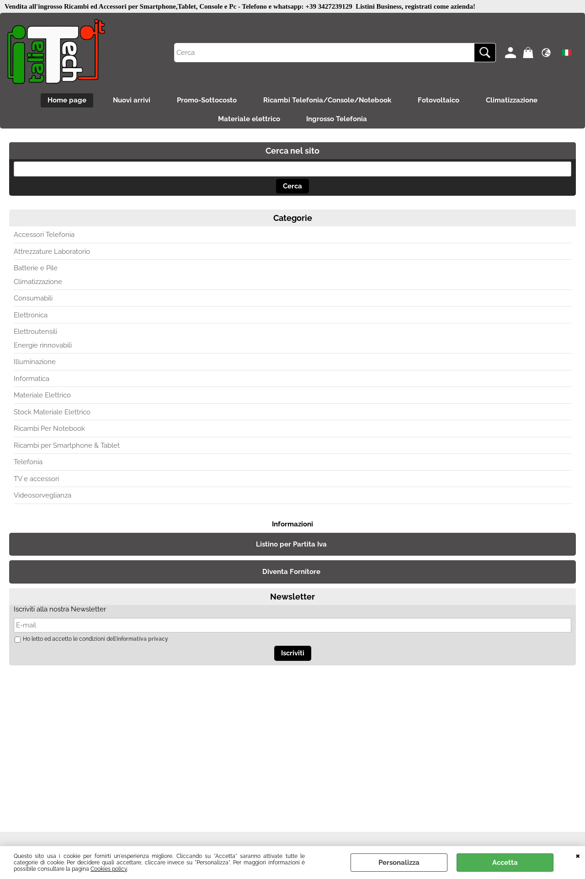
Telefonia (28, 463)
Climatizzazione (514, 100)
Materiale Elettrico (42, 396)
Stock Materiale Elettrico (52, 413)
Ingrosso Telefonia (337, 120)
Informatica (31, 380)
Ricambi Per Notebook (49, 430)
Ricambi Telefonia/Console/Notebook (328, 100)
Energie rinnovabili (43, 347)
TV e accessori (36, 480)
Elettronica (31, 316)
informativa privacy (142, 640)
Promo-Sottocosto (206, 100)
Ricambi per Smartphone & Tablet (67, 447)
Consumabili (33, 299)
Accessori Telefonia (44, 236)
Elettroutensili (35, 333)
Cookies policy (108, 869)
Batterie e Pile (36, 269)
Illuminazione (35, 363)
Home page (64, 100)
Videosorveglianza (42, 497)
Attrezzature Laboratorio (52, 253)
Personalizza (399, 862)
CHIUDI (577, 855)
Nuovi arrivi (130, 100)
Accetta (505, 862)
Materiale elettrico (249, 120)
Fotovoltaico (440, 100)
